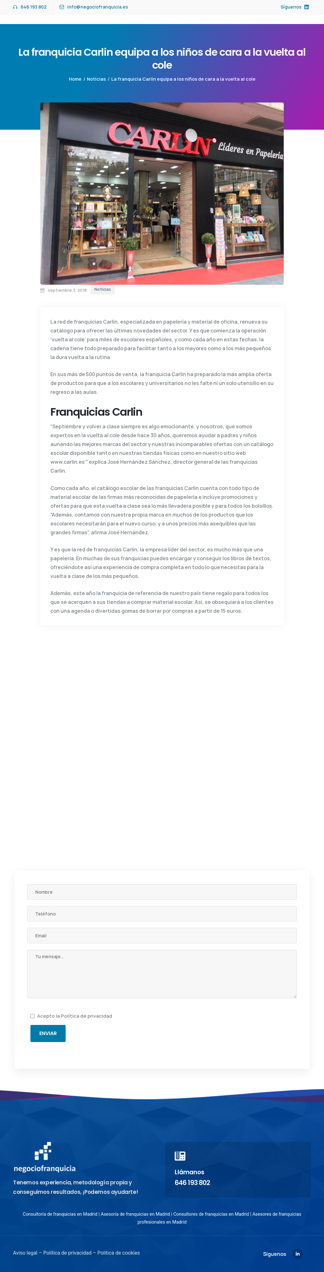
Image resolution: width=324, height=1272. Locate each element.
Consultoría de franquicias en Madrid (60, 1214)
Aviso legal (25, 1253)
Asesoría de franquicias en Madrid (135, 1214)
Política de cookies (118, 1253)
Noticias (96, 79)
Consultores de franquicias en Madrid (211, 1214)
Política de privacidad (86, 1016)
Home (75, 79)
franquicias (88, 321)
